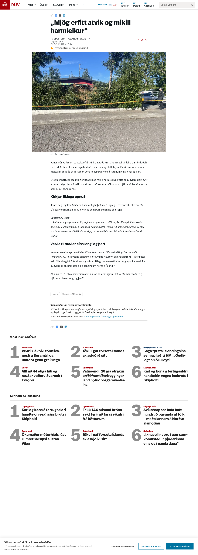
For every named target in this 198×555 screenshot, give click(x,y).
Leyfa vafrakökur (179, 546)
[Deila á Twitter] (60, 15)
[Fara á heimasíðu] (12, 5)
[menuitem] (35, 5)
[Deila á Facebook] (56, 15)
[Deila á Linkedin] (64, 15)
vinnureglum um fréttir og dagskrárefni (103, 316)
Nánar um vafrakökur (20, 549)
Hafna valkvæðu (151, 546)
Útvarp (43, 5)
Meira (72, 5)
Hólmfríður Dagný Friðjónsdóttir (65, 39)
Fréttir (30, 5)
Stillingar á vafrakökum (122, 546)
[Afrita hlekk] (52, 15)
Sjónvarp (58, 5)
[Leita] (192, 4)
